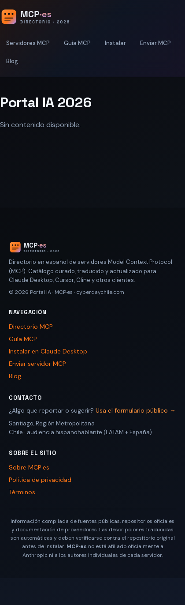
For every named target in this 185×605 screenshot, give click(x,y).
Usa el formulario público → (136, 410)
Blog (12, 61)
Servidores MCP (28, 43)
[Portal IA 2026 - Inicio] (44, 16)
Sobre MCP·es (29, 467)
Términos (22, 492)
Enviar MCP (155, 43)
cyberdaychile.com (100, 292)
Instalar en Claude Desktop (48, 351)
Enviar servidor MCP (37, 364)
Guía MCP (77, 43)
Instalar (115, 43)
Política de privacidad (40, 480)
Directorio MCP (31, 327)
